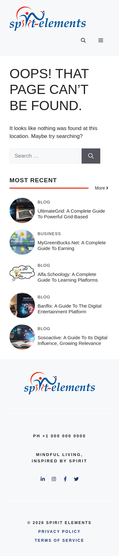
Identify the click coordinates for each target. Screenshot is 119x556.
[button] (83, 40)
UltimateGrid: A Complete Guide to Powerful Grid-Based (71, 213)
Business (49, 234)
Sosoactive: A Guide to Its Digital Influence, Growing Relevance (73, 340)
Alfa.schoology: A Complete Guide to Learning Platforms (68, 277)
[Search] (91, 156)
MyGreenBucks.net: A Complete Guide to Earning (72, 245)
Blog (44, 202)
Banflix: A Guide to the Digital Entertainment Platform (70, 308)
